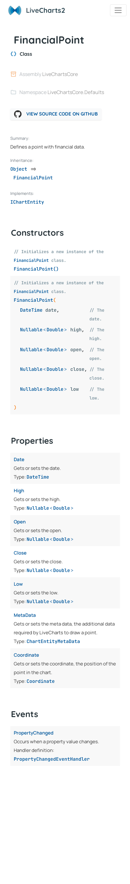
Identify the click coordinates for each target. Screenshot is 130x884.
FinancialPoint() (36, 269)
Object (18, 169)
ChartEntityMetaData (53, 641)
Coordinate (41, 681)
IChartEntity (27, 202)
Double (55, 330)
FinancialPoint (31, 260)
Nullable (31, 330)
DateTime (31, 310)
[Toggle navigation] (118, 10)
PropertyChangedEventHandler (52, 759)
